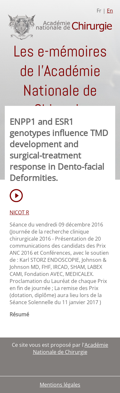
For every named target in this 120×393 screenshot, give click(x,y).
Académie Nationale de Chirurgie (70, 348)
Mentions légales (60, 384)
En (110, 10)
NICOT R (19, 212)
